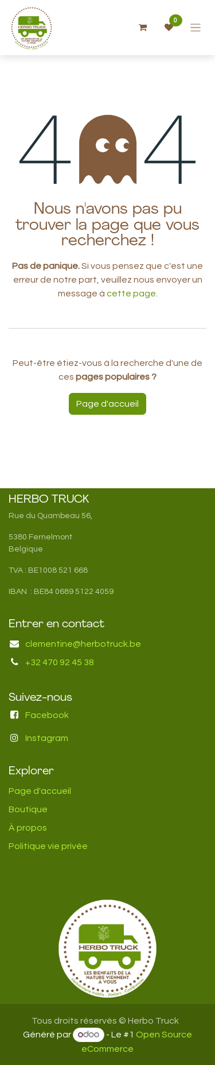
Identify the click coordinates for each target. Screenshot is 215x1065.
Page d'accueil (107, 403)
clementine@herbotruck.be (83, 644)
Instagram (46, 738)
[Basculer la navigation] (196, 28)
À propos (28, 827)
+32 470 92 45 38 (59, 662)
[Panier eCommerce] (143, 27)
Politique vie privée (48, 846)
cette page (131, 293)
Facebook (47, 715)
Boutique (28, 809)
